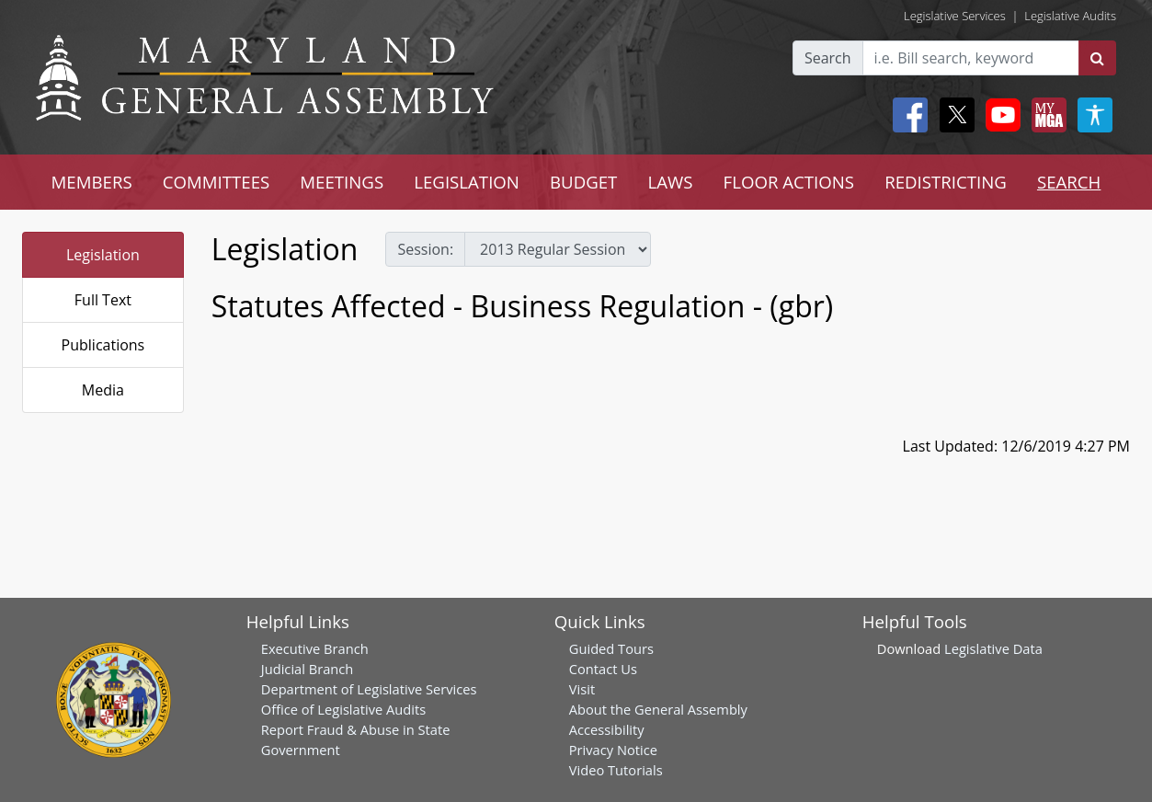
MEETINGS (341, 181)
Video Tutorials (616, 770)
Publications (103, 345)
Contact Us (603, 668)
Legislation (103, 255)
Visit (582, 689)
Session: (425, 249)
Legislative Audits (1070, 15)
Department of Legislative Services (369, 689)
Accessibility (606, 729)
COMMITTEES (216, 181)
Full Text (102, 300)
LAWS (669, 181)
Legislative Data (993, 648)
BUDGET (583, 181)
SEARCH (1069, 181)
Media (103, 390)
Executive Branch (315, 648)
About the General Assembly (658, 709)
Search (827, 58)
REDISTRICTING (945, 181)
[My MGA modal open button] (1045, 114)
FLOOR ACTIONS (789, 181)
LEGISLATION (466, 181)
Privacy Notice (613, 749)
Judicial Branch (307, 668)
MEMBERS (91, 181)
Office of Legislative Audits (343, 709)
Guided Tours (611, 648)
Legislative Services (955, 15)
